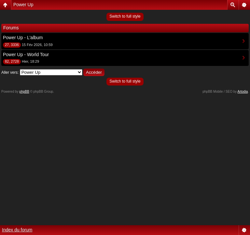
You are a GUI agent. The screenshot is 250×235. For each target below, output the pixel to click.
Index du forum (17, 229)
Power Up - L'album (23, 37)
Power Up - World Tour (26, 54)
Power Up (23, 4)
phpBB (24, 91)
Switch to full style (124, 16)
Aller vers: (10, 72)
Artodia (243, 91)
